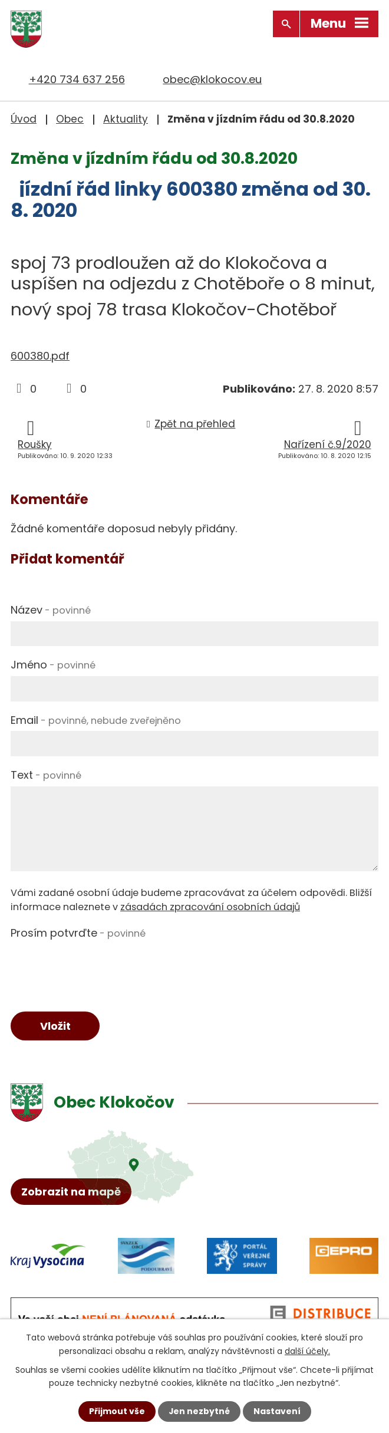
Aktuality (125, 119)
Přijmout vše (116, 1411)
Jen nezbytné (199, 1411)
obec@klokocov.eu (212, 79)
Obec (70, 119)
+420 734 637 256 (77, 79)
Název (51, 609)
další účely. (307, 1350)
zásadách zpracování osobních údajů (210, 907)
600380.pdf (40, 355)
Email (96, 719)
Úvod (24, 119)
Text (46, 774)
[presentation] (100, 967)
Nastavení (277, 1411)
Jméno (53, 664)
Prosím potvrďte (78, 932)
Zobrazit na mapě (71, 1192)
